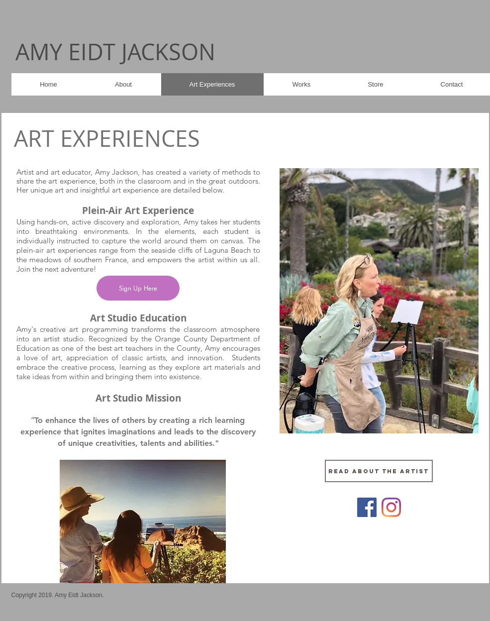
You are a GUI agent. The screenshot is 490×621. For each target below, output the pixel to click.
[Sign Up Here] (138, 288)
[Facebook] (367, 507)
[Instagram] (391, 507)
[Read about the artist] (379, 471)
